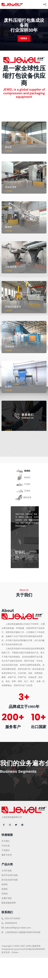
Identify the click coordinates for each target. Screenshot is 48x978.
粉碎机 (5, 884)
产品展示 (6, 850)
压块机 (5, 893)
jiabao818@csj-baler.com (18, 927)
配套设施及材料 (9, 902)
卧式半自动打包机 (10, 875)
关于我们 (6, 841)
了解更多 (24, 38)
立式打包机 (7, 870)
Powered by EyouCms (13, 949)
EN (42, 4)
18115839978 (11, 923)
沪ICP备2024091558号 (34, 949)
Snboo (15, 952)
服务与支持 (7, 854)
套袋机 (5, 889)
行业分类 (6, 845)
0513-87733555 (12, 918)
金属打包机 (7, 898)
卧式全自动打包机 (10, 879)
